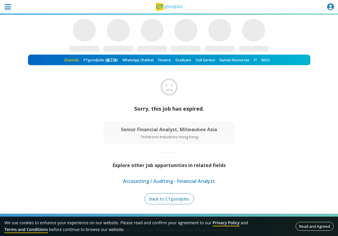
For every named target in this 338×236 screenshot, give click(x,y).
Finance (164, 60)
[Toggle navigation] (7, 6)
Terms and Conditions (26, 229)
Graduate (183, 60)
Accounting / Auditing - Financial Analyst (169, 181)
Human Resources (234, 60)
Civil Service (205, 60)
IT (255, 60)
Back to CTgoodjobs (169, 199)
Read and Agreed (314, 226)
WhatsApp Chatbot (138, 60)
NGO (266, 60)
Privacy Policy (226, 222)
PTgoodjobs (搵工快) (101, 60)
